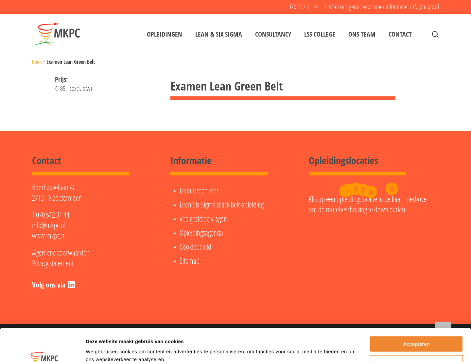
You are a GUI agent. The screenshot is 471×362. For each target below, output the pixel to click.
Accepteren (416, 316)
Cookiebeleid (195, 246)
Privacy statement (53, 263)
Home (37, 61)
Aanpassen (417, 334)
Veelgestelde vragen (203, 218)
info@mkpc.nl (48, 225)
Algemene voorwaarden (61, 252)
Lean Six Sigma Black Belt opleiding (222, 204)
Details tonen (101, 349)
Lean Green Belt (199, 190)
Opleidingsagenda (201, 232)
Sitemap (190, 260)
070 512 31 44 (52, 214)
